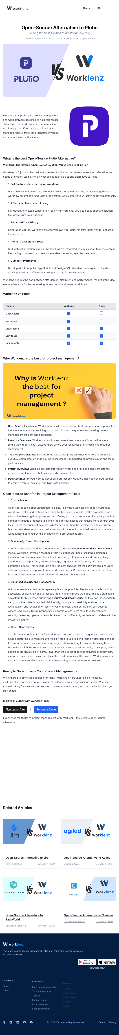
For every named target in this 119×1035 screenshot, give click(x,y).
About (5, 988)
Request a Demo (46, 709)
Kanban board (39, 1002)
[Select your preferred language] (99, 8)
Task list (36, 998)
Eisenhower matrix (41, 1011)
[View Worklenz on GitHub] (24, 1022)
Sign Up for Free (15, 709)
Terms (102, 1022)
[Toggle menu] (109, 8)
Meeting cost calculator (44, 989)
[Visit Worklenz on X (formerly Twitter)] (4, 1022)
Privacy (113, 1022)
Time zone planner (41, 993)
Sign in (87, 8)
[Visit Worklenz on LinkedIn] (17, 1022)
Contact (6, 992)
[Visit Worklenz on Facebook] (10, 1022)
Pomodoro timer (40, 1006)
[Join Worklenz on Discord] (31, 1022)
